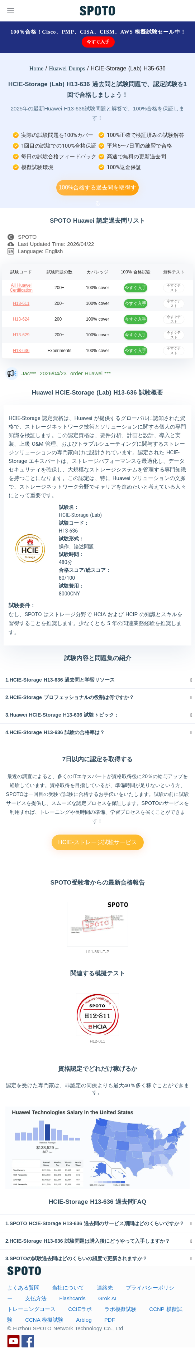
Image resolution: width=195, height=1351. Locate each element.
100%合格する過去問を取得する (98, 190)
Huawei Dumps (67, 68)
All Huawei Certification (21, 288)
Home (36, 68)
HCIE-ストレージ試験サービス (97, 842)
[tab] (97, 679)
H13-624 (21, 319)
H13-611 (21, 303)
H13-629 (21, 334)
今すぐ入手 (98, 41)
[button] (97, 679)
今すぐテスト (174, 287)
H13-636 (21, 350)
